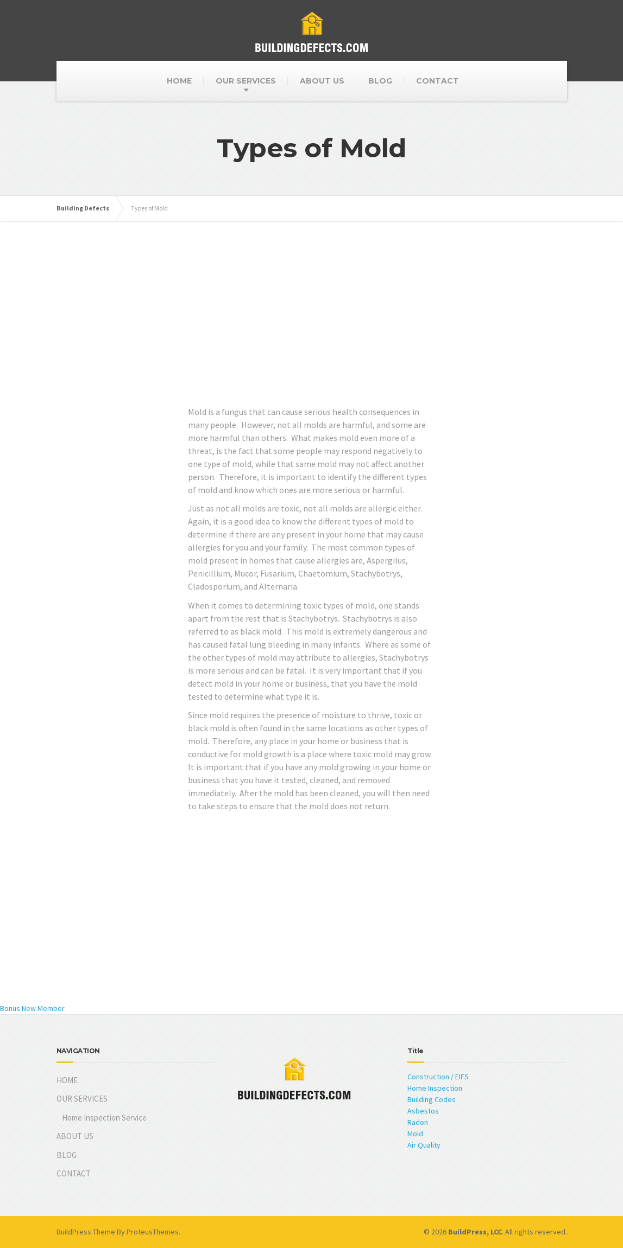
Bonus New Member (32, 1008)
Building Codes (431, 1099)
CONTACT (437, 81)
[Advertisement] (311, 329)
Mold (415, 1133)
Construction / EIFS (438, 1076)
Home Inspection (434, 1088)
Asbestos (423, 1111)
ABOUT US (322, 81)
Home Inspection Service (104, 1117)
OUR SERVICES (246, 81)
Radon (417, 1122)
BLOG (380, 81)
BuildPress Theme (85, 1232)
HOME (179, 81)
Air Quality (423, 1145)
